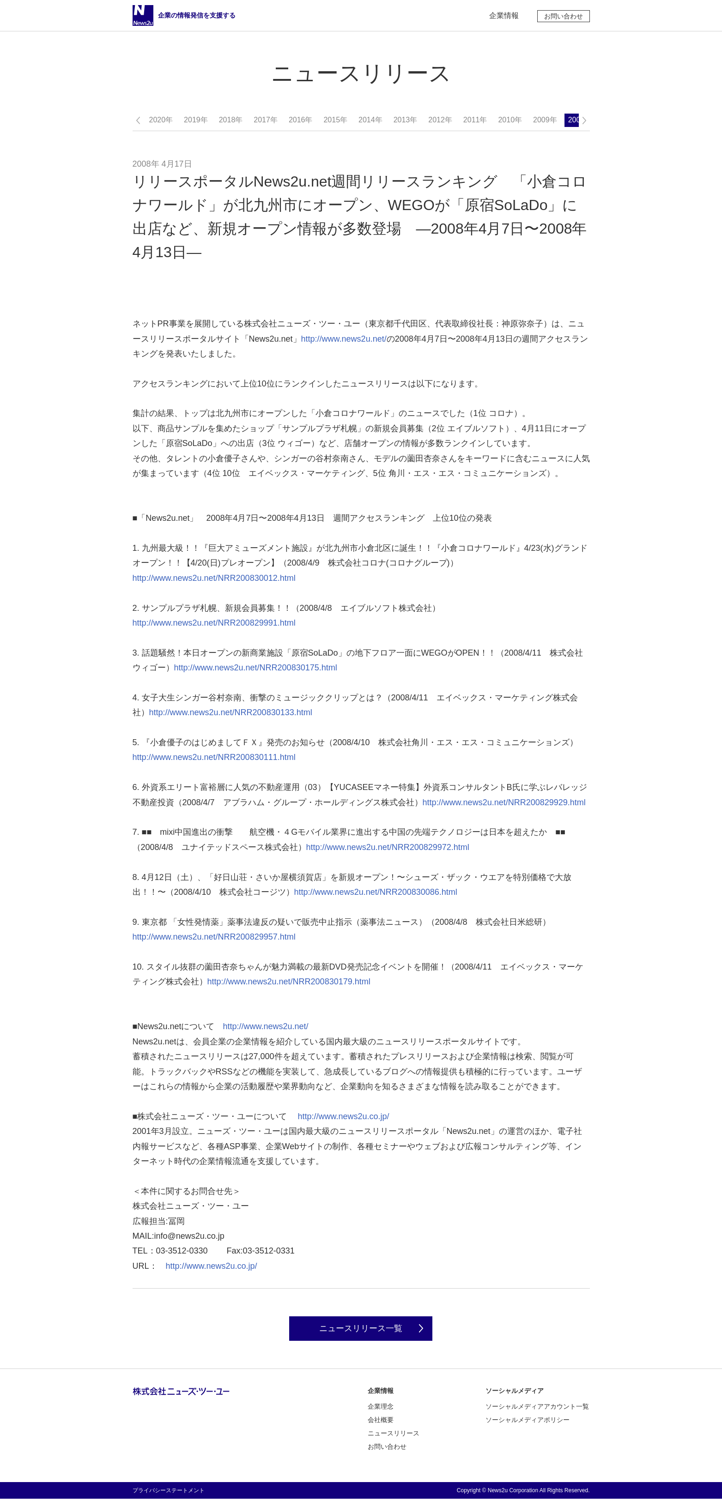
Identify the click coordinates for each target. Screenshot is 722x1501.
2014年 (370, 120)
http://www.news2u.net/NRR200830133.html (230, 712)
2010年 (510, 120)
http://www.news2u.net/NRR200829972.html (387, 847)
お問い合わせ (563, 16)
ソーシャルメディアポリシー (527, 1422)
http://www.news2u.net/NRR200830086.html (375, 892)
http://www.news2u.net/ (344, 339)
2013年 (406, 120)
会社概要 (381, 1422)
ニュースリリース (393, 1435)
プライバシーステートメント (169, 1492)
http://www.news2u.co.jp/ (343, 1116)
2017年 (266, 120)
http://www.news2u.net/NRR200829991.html (214, 622)
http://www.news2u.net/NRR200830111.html (214, 757)
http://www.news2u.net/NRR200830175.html (255, 667)
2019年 (196, 120)
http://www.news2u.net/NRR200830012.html (214, 578)
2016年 (301, 120)
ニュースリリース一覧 (360, 1329)
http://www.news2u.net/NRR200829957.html (214, 936)
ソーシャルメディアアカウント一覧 (537, 1408)
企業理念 (381, 1408)
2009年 (545, 120)
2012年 (440, 120)
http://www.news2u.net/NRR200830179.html (288, 981)
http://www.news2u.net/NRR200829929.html (504, 802)
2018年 (231, 120)
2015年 (335, 120)
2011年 (475, 120)
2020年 (161, 120)
